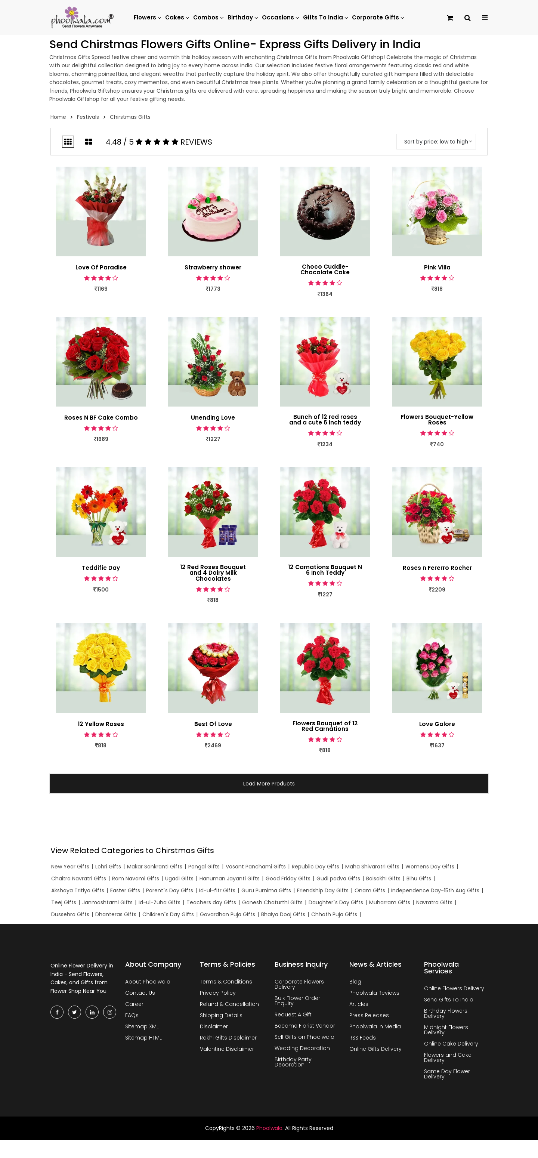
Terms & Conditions (226, 983)
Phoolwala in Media (375, 1028)
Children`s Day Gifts (168, 915)
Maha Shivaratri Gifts (372, 868)
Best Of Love (213, 725)
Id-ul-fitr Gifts (217, 891)
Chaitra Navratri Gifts (78, 880)
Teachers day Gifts (211, 903)
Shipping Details (221, 1016)
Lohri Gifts (108, 868)
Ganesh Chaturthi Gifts (272, 903)
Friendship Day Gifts (323, 891)
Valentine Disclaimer (227, 1050)
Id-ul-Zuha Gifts (159, 903)
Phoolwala (269, 1129)
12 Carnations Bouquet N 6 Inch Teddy (325, 571)
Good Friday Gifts (288, 880)
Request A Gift (293, 1016)
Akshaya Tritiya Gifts (77, 891)
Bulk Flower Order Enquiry (297, 1002)
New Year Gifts (70, 868)
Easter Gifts (125, 891)
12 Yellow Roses (100, 725)
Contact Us (140, 994)
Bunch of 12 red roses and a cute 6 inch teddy (325, 420)
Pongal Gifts (204, 868)
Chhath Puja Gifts (334, 915)
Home (58, 117)
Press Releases (369, 1016)
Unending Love (213, 418)
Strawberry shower (213, 268)
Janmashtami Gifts (107, 903)
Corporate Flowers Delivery (299, 986)
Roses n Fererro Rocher (437, 569)
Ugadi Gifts (179, 880)
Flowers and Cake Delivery (447, 1059)
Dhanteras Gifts (115, 915)
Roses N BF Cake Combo (101, 418)
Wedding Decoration (302, 1049)
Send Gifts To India (448, 1001)
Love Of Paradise (101, 268)
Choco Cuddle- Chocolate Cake (325, 270)
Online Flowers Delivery (454, 989)
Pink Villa (437, 268)
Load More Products (269, 784)
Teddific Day (100, 569)
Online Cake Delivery (451, 1045)
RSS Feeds (362, 1039)
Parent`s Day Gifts (169, 891)
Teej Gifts (63, 903)
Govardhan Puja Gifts (227, 915)
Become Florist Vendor (305, 1027)
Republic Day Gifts (315, 868)
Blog (355, 983)
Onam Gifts (370, 891)
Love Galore (437, 725)
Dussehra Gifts (70, 915)
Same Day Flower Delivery (447, 1075)
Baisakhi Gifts (383, 880)
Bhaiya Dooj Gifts (283, 915)
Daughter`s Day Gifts (336, 903)
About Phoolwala (147, 983)
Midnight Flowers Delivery (446, 1031)
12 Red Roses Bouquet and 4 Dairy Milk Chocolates (213, 574)
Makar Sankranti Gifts (154, 868)
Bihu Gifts (418, 880)
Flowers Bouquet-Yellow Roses (437, 420)
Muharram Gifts (389, 903)
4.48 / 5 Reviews (159, 142)
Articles (358, 1005)
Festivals (88, 117)
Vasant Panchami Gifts (256, 868)
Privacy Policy (218, 994)
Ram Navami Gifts (135, 880)
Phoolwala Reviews (374, 994)
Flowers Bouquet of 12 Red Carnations (325, 727)
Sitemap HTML (143, 1039)
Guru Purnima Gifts (266, 891)
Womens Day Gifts (429, 868)
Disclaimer (214, 1028)
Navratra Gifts (434, 903)
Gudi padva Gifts (338, 880)
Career (134, 1005)
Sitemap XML (142, 1028)
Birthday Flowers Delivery (445, 1015)
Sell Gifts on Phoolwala (304, 1038)
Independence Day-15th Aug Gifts (435, 891)
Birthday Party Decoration (293, 1063)
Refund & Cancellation (229, 1005)
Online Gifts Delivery (375, 1050)
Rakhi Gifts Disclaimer (228, 1039)
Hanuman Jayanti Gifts (230, 880)
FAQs (132, 1016)
